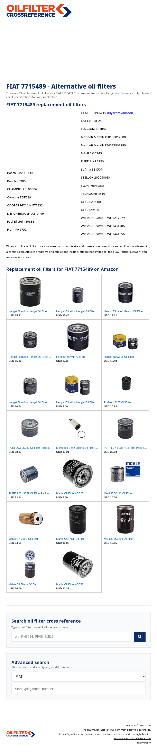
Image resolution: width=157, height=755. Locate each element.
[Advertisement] (78, 50)
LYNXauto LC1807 (94, 129)
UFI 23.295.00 (91, 202)
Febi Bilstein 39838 (20, 221)
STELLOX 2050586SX (95, 177)
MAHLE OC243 (91, 153)
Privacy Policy (143, 742)
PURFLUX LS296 (92, 161)
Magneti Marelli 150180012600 (103, 137)
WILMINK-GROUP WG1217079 (103, 218)
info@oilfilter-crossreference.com (132, 738)
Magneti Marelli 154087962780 (103, 145)
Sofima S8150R (92, 169)
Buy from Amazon (120, 113)
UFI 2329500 (90, 210)
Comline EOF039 (19, 197)
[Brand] (78, 677)
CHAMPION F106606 (22, 189)
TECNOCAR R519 (93, 193)
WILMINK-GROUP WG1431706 (103, 226)
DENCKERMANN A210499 (25, 213)
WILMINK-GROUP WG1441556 (103, 234)
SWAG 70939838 (93, 185)
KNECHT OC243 (92, 121)
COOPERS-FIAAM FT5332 (25, 205)
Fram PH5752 (17, 229)
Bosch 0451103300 (21, 173)
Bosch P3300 (16, 181)
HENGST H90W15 (93, 113)
